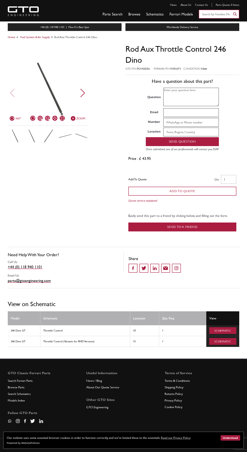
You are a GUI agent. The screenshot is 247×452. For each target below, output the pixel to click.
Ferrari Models (181, 14)
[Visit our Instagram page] (18, 421)
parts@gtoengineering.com (29, 280)
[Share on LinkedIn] (154, 268)
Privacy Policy (173, 400)
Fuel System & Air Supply (35, 37)
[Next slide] (82, 93)
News (173, 4)
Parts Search (113, 14)
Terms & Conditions (177, 381)
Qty (216, 179)
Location (154, 131)
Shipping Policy (174, 387)
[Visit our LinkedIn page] (41, 421)
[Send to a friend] (165, 268)
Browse (134, 14)
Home (11, 37)
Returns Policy (174, 394)
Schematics (155, 14)
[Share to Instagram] (176, 268)
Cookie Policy (173, 407)
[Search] (234, 14)
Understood (230, 437)
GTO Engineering (97, 407)
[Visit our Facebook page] (25, 421)
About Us (185, 4)
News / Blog (94, 381)
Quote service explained (142, 200)
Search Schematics (19, 394)
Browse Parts (16, 387)
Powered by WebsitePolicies (23, 443)
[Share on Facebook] (133, 268)
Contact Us (201, 4)
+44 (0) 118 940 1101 (25, 267)
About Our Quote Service (102, 387)
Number (154, 122)
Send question (182, 141)
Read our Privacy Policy (176, 438)
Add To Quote (182, 191)
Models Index (16, 400)
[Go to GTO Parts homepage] (23, 11)
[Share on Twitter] (143, 268)
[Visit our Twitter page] (32, 421)
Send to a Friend (182, 227)
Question (154, 97)
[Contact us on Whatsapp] (10, 422)
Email (154, 112)
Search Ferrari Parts (20, 381)
